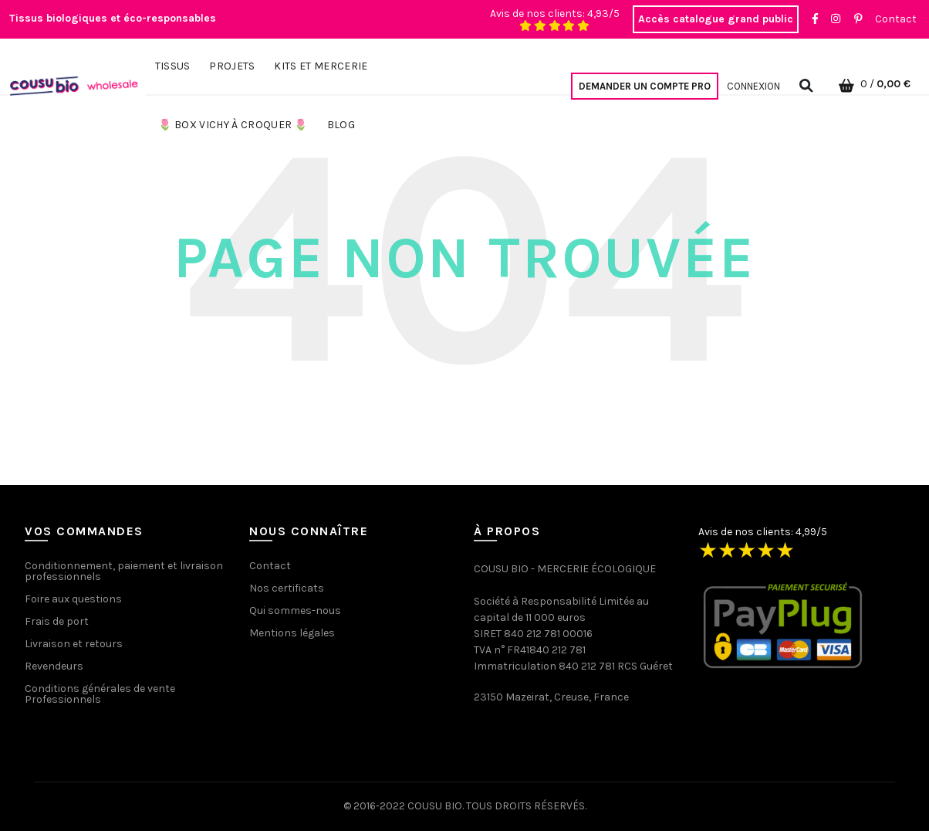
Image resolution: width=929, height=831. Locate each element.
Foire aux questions (73, 598)
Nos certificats (286, 588)
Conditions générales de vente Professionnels (100, 694)
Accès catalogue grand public (715, 18)
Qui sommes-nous (295, 610)
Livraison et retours (74, 643)
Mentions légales (292, 632)
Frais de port (57, 621)
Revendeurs (54, 666)
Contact (896, 18)
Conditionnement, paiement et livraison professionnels (124, 571)
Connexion (753, 86)
